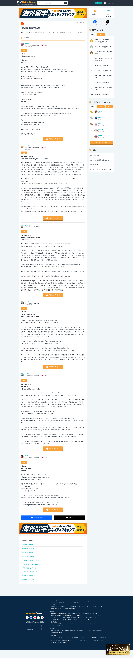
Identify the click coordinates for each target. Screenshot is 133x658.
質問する (98, 3)
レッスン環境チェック (68, 623)
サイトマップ (54, 645)
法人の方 (29, 634)
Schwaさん (27, 227)
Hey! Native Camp (55, 627)
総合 (109, 109)
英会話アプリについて (70, 616)
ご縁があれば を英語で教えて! (31, 574)
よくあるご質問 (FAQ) (56, 640)
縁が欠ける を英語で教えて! (30, 579)
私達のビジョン (102, 645)
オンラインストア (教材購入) (74, 621)
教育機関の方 (30, 637)
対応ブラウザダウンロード (57, 616)
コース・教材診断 (62, 621)
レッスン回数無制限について (73, 614)
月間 (101, 36)
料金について (85, 614)
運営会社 (61, 645)
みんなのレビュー (62, 632)
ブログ (75, 627)
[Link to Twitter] (27, 625)
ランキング (53, 632)
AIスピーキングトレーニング (69, 625)
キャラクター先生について (57, 633)
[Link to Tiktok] (42, 625)
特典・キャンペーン (55, 638)
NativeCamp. (111, 3)
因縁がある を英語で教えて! (30, 552)
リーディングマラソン (56, 625)
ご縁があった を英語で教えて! (31, 570)
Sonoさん (27, 45)
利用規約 (68, 645)
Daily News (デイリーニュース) (83, 623)
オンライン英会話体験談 (96, 638)
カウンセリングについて (89, 632)
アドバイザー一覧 (101, 145)
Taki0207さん (28, 148)
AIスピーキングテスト (83, 625)
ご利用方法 (62, 614)
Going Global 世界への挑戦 (83, 638)
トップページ (54, 610)
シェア (36, 520)
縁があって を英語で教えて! (30, 561)
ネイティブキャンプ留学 (84, 627)
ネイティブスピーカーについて (75, 632)
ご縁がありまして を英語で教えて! (33, 565)
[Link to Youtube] (34, 625)
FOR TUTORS (85, 610)
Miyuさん (27, 304)
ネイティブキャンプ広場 (66, 627)
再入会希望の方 (76, 610)
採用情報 (94, 645)
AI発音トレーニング (93, 625)
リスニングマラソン (96, 623)
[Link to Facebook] (31, 625)
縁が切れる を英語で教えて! (30, 588)
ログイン (69, 610)
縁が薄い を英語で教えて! (30, 583)
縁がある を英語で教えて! (30, 547)
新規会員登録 (62, 610)
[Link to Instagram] (38, 625)
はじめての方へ (54, 614)
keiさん (26, 457)
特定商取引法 (75, 645)
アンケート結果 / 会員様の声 (68, 638)
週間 (92, 36)
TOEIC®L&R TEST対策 (56, 623)
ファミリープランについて (96, 614)
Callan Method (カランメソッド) (90, 621)
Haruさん (27, 376)
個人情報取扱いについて (85, 645)
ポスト (69, 520)
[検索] (65, 3)
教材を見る (53, 621)
